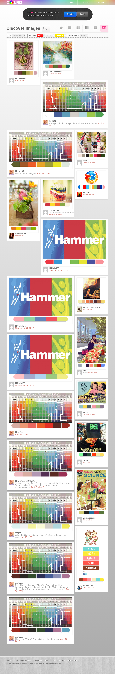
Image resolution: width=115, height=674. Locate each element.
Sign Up (70, 14)
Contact (9, 660)
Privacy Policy (73, 660)
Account (100, 2)
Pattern (95, 28)
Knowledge (38, 660)
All (61, 28)
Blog (47, 660)
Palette (78, 28)
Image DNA (104, 28)
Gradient (87, 28)
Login (82, 14)
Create (70, 2)
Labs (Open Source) (22, 660)
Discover (85, 2)
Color (69, 28)
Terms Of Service (58, 660)
